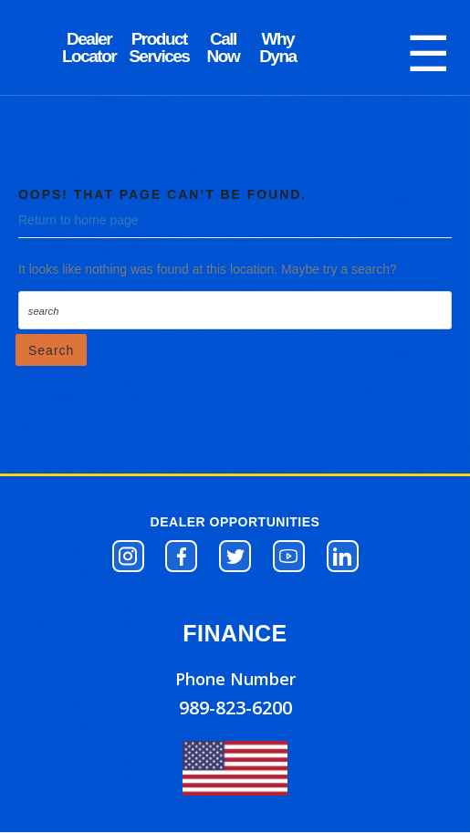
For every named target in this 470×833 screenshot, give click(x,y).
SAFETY (277, 47)
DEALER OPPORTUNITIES (235, 522)
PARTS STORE (159, 47)
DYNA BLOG (89, 47)
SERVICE (222, 47)
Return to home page (78, 220)
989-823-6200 (235, 707)
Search (51, 350)
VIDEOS (332, 47)
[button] (128, 556)
